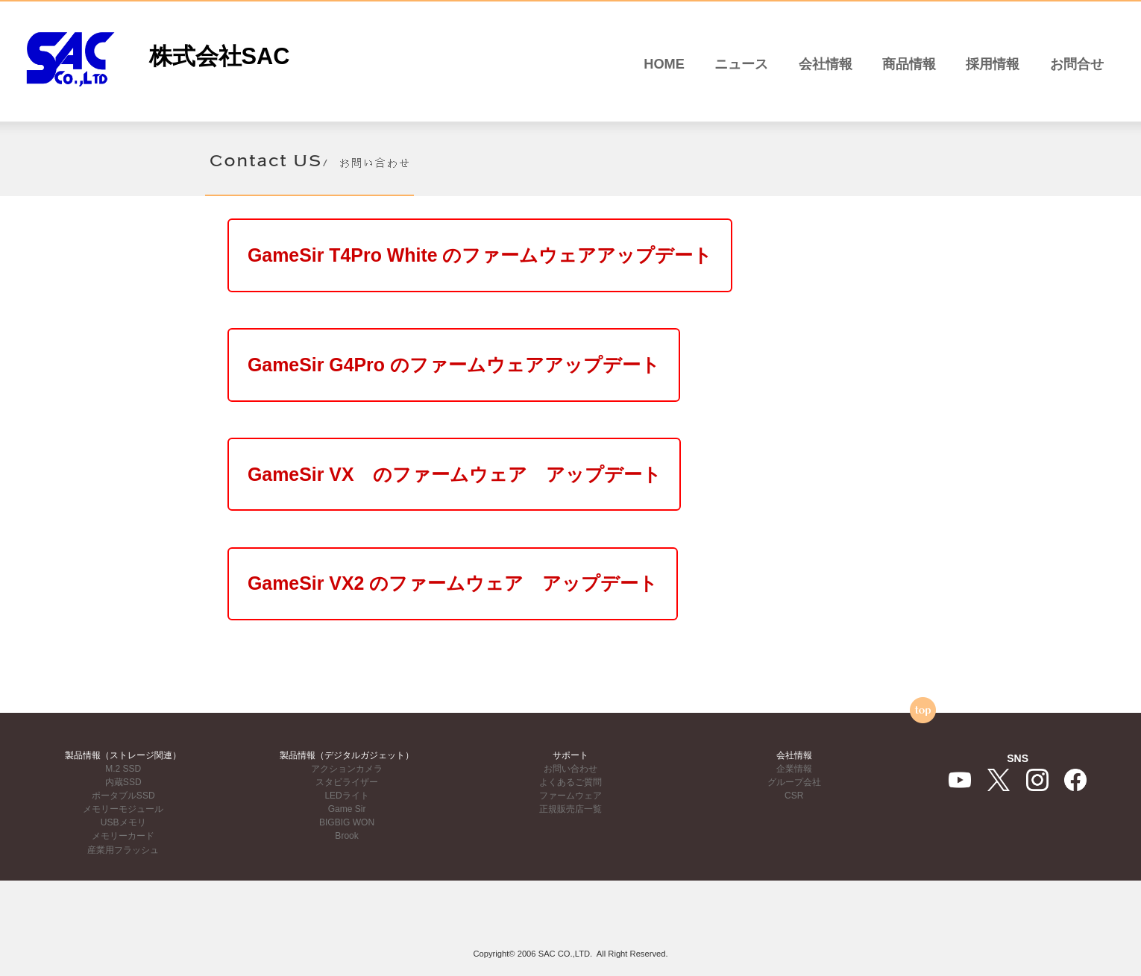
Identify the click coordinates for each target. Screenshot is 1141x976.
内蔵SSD (123, 782)
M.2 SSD (123, 769)
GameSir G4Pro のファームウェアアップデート (490, 382)
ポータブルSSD (123, 795)
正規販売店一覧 (570, 809)
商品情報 (909, 64)
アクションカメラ (347, 769)
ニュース (741, 64)
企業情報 (794, 769)
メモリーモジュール (123, 809)
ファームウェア (570, 795)
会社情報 (825, 64)
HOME (664, 64)
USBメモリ (123, 822)
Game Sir (347, 809)
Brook (346, 836)
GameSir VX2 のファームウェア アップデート (488, 625)
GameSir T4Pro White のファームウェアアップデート (520, 261)
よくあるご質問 (570, 782)
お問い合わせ (570, 769)
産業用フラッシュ (123, 850)
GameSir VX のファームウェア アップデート (490, 504)
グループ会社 (794, 782)
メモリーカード (123, 836)
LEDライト (346, 795)
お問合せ (1077, 64)
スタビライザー (346, 782)
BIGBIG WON (346, 822)
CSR (794, 795)
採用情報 (992, 64)
